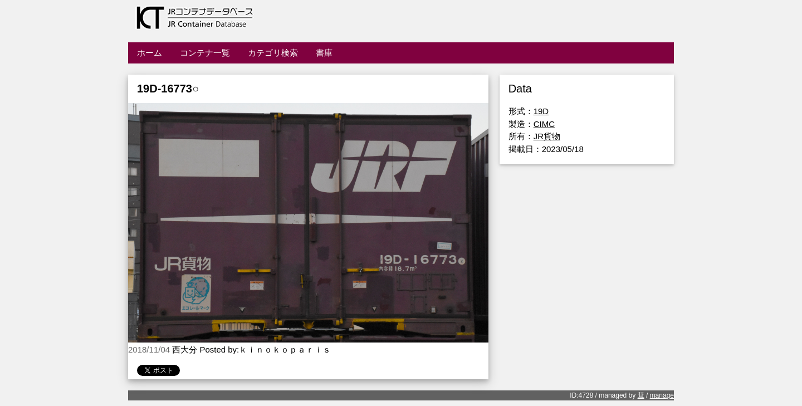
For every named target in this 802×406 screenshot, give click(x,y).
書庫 (324, 52)
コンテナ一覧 (205, 52)
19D (541, 111)
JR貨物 (547, 136)
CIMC (544, 124)
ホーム (149, 52)
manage (662, 395)
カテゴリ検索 (273, 52)
